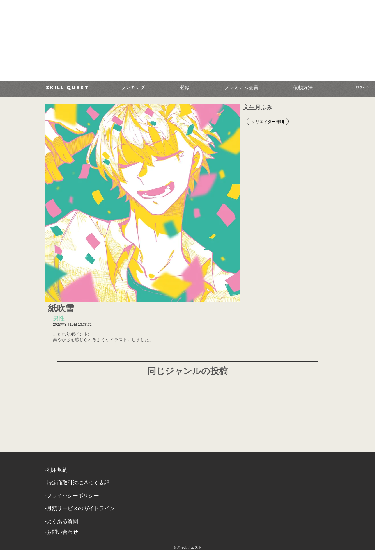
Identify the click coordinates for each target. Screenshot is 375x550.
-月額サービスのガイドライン (80, 508)
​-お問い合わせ (61, 532)
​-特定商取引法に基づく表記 (77, 483)
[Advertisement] (174, 40)
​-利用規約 (56, 470)
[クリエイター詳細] (268, 121)
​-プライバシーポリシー (72, 496)
